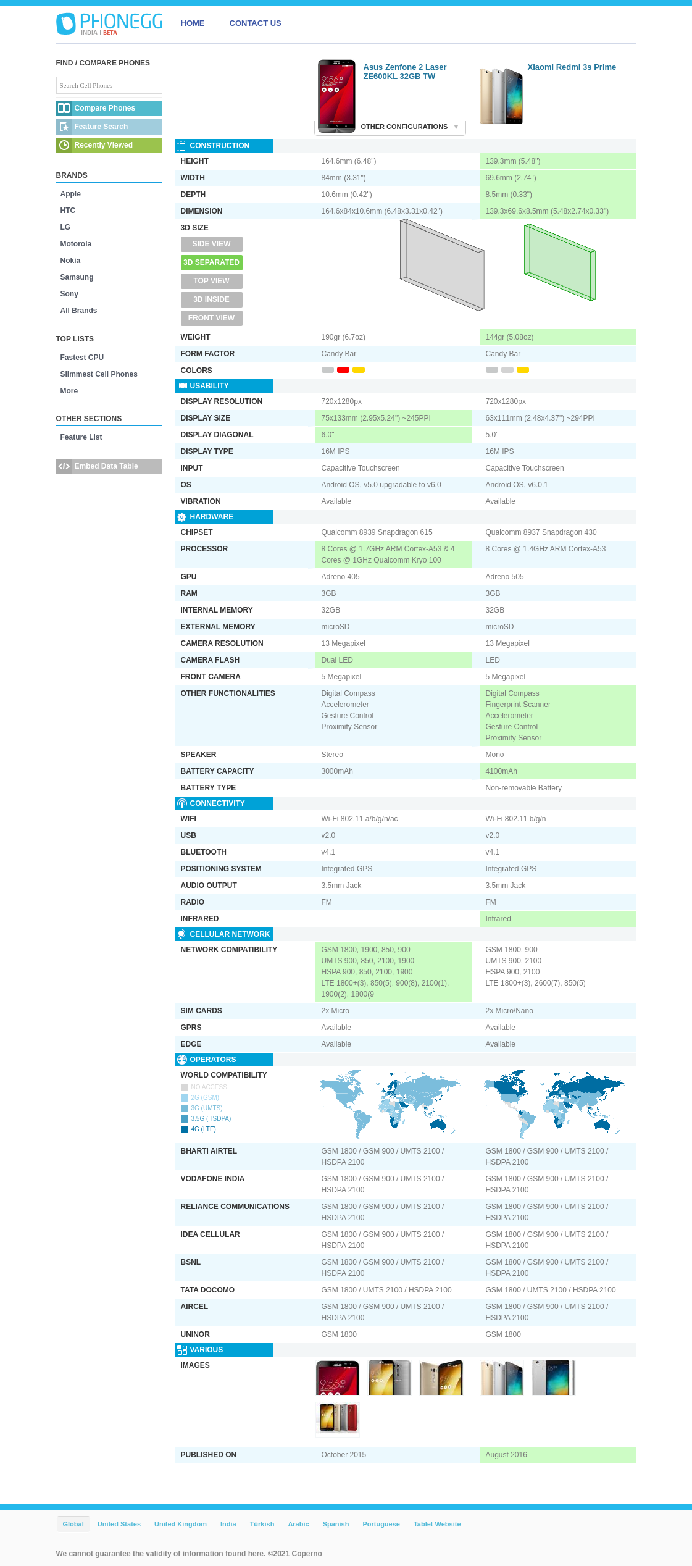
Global (73, 1524)
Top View (211, 281)
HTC (68, 210)
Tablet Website (437, 1524)
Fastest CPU (82, 357)
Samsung (77, 277)
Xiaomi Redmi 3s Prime (572, 67)
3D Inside (211, 299)
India (228, 1524)
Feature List (81, 437)
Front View (211, 318)
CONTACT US (255, 23)
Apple (70, 194)
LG (65, 227)
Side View (211, 244)
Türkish (262, 1524)
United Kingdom (180, 1524)
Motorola (76, 244)
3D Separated (211, 262)
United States (119, 1524)
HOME (193, 23)
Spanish (336, 1524)
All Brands (79, 310)
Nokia (70, 260)
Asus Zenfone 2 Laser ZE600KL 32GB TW (405, 71)
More (69, 391)
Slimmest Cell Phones (99, 374)
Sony (69, 294)
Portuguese (381, 1524)
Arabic (298, 1524)
